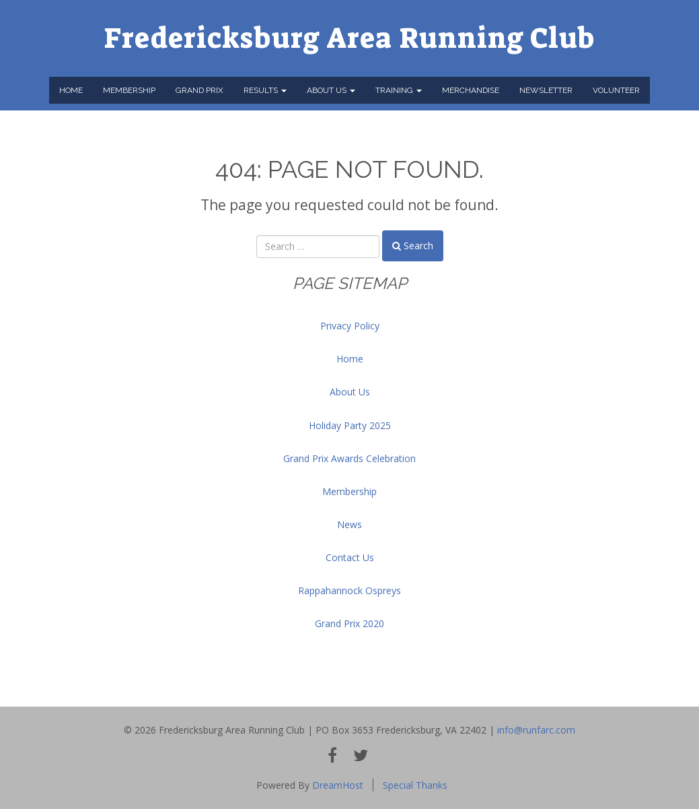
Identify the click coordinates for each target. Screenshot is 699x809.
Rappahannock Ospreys (349, 590)
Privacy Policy (349, 325)
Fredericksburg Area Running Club (349, 38)
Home (71, 90)
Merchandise (470, 90)
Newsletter (546, 90)
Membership (129, 90)
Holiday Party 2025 (350, 425)
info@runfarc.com (536, 729)
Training (398, 90)
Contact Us (350, 557)
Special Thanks (415, 785)
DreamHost (337, 785)
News (349, 524)
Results (265, 90)
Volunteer (616, 90)
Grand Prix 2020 (349, 623)
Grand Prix (199, 90)
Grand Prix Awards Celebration (349, 458)
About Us (331, 90)
